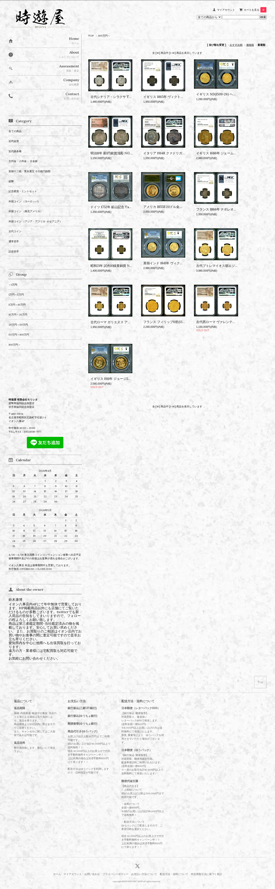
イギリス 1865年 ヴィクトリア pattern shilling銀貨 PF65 (184, 97)
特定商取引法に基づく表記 (206, 874)
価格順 (250, 44)
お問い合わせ (92, 874)
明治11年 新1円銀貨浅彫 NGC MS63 (116, 153)
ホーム (57, 874)
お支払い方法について (144, 874)
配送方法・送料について (174, 874)
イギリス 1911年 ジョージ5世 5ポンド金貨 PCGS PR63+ (130, 379)
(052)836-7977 (32, 431)
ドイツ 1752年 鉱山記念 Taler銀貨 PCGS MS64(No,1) (129, 207)
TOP (91, 35)
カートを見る (255, 9)
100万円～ (104, 35)
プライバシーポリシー (115, 874)
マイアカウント (226, 9)
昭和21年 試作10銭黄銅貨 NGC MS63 (117, 266)
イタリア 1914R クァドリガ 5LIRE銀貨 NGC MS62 (180, 153)
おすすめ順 (236, 44)
